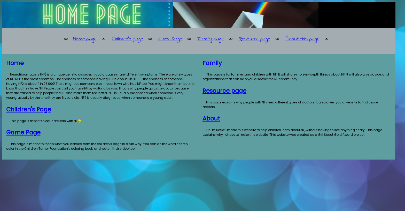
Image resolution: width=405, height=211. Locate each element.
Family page (210, 39)
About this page (302, 39)
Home (15, 63)
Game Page (170, 39)
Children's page (127, 39)
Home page (84, 39)
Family (212, 63)
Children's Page (28, 109)
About (211, 118)
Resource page (254, 39)
